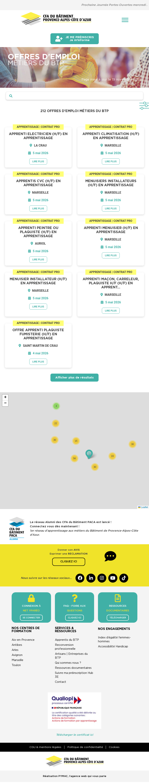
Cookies (115, 748)
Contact (60, 682)
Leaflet (143, 507)
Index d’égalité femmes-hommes (114, 640)
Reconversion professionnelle (65, 647)
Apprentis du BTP (67, 640)
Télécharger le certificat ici (74, 735)
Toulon (16, 665)
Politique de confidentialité (85, 748)
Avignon (17, 655)
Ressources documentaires (73, 668)
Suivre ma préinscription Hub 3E (74, 675)
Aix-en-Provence (23, 640)
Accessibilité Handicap (113, 647)
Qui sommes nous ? (68, 663)
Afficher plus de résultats (74, 377)
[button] (56, 406)
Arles (15, 650)
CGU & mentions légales (44, 748)
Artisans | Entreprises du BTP (71, 656)
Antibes (17, 645)
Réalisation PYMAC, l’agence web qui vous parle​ (74, 777)
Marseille (17, 660)
